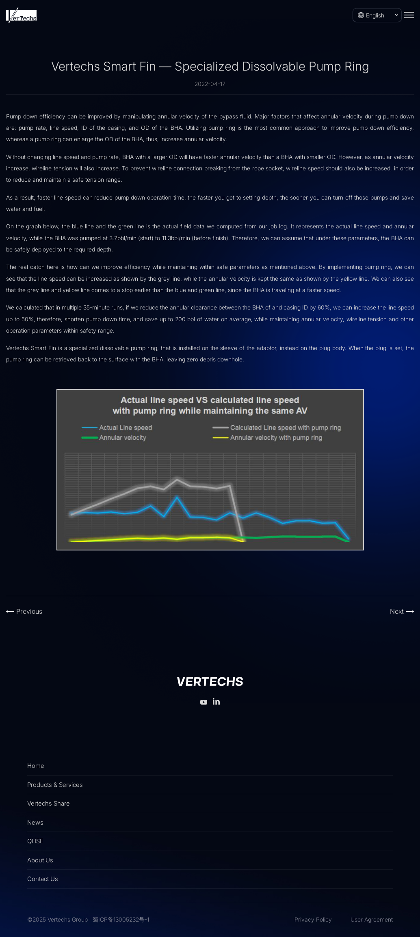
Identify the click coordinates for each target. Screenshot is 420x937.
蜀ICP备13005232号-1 (121, 919)
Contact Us (42, 879)
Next (397, 611)
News (35, 822)
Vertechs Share (48, 803)
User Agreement (372, 919)
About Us (40, 860)
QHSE (35, 841)
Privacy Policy (313, 919)
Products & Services (55, 785)
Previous (29, 611)
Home (35, 765)
